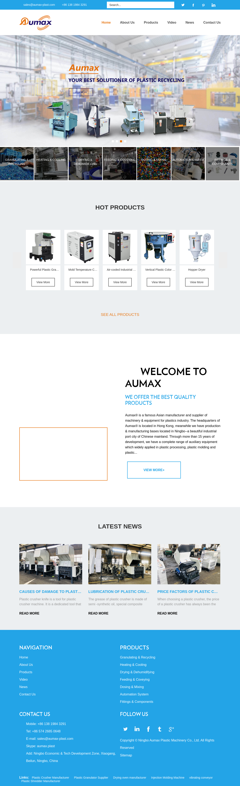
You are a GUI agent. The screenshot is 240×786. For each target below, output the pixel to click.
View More (43, 282)
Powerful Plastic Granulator (47, 269)
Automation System (134, 694)
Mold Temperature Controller (86, 269)
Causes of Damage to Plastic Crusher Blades (68, 592)
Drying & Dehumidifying (137, 672)
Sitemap (126, 755)
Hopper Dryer (196, 269)
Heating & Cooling (133, 664)
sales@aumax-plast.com (39, 4)
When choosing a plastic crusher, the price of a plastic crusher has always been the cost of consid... (188, 602)
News (190, 22)
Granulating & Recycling (137, 657)
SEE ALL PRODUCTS (120, 314)
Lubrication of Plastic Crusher (122, 592)
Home (106, 22)
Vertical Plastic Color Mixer (162, 269)
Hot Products (120, 207)
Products (151, 22)
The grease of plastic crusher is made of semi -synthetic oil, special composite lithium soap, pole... (117, 602)
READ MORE (29, 613)
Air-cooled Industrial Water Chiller (128, 269)
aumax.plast (46, 746)
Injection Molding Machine (168, 777)
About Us (127, 22)
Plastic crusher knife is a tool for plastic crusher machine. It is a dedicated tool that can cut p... (50, 602)
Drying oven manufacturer (129, 777)
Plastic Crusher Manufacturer (50, 777)
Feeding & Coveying (135, 679)
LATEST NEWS (120, 526)
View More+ (154, 470)
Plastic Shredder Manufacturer (40, 781)
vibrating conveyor (201, 777)
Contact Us (212, 22)
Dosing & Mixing (132, 687)
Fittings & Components (136, 701)
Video (171, 22)
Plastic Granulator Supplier (91, 777)
